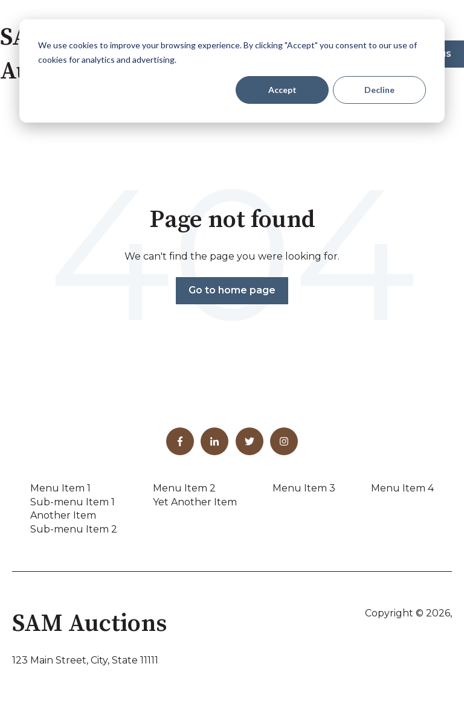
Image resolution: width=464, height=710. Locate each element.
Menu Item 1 (60, 488)
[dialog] (232, 71)
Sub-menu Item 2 (73, 529)
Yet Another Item (195, 502)
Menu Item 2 (184, 488)
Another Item (63, 515)
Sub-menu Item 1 (72, 502)
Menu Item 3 (303, 488)
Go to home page (232, 290)
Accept (282, 90)
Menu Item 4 (402, 488)
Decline (379, 90)
